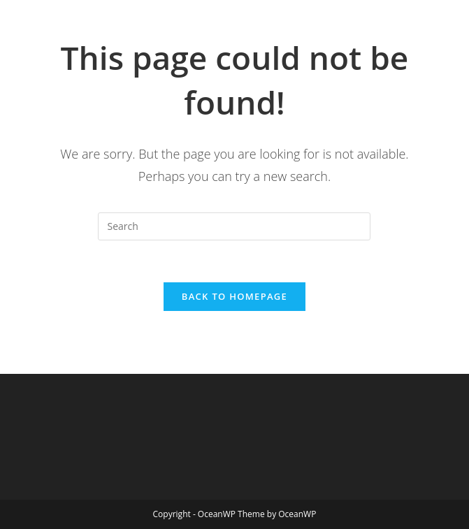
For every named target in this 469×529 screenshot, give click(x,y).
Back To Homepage (234, 296)
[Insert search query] (234, 226)
